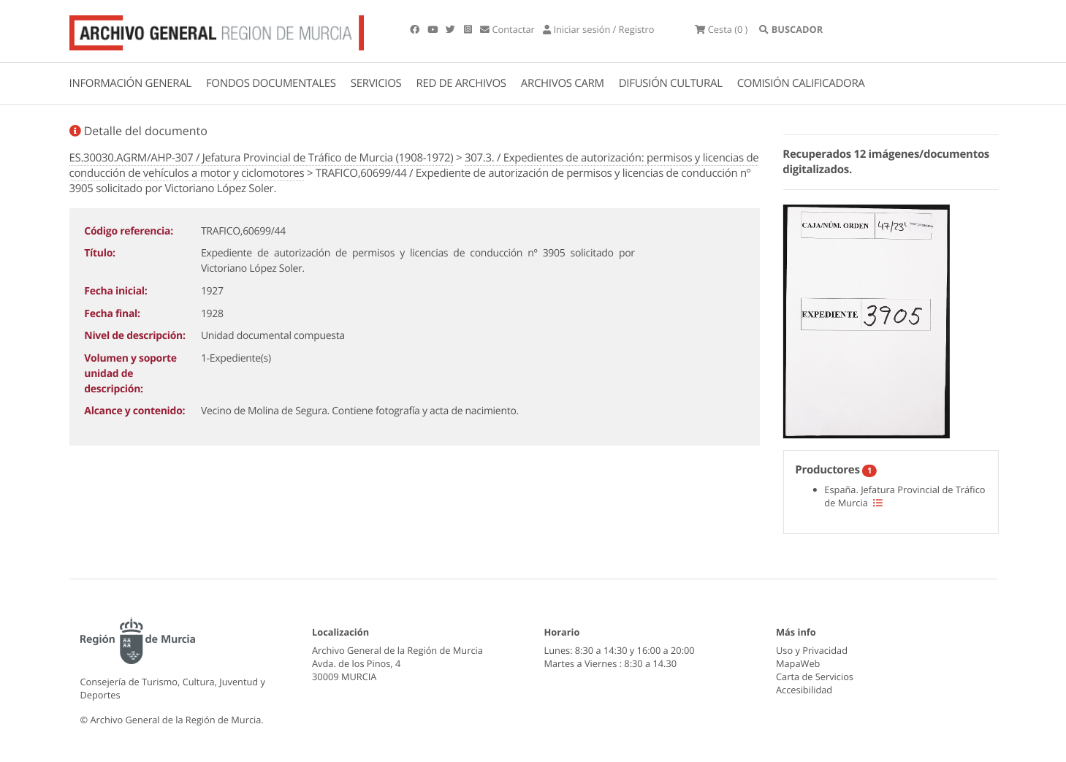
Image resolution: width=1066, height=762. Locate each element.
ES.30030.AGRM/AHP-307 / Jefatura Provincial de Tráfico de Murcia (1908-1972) (261, 158)
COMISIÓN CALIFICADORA (801, 83)
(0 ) (721, 29)
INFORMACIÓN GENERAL (130, 83)
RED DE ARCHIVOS (461, 83)
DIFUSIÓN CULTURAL (671, 83)
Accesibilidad (804, 689)
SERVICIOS (376, 83)
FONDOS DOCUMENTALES (271, 83)
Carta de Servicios (814, 676)
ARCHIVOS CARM (562, 83)
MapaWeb (798, 663)
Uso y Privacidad (812, 650)
